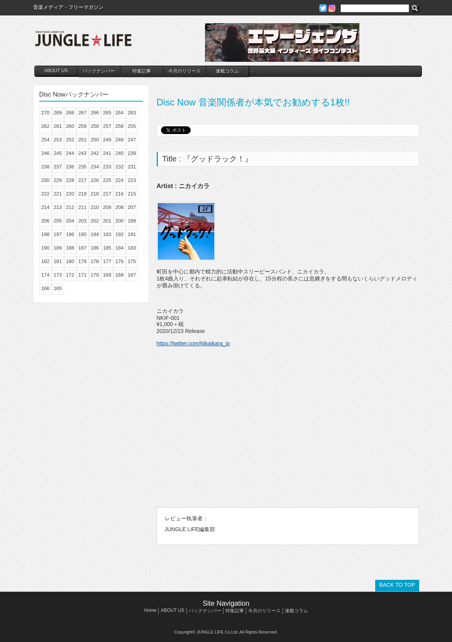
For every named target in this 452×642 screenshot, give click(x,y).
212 (70, 207)
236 (70, 167)
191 (132, 234)
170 (95, 275)
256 (119, 126)
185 (107, 248)
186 (95, 248)
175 (132, 261)
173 (58, 275)
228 (70, 180)
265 (107, 112)
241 (107, 153)
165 (58, 288)
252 (70, 140)
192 (119, 234)
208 (119, 207)
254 (45, 140)
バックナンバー (99, 71)
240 (119, 153)
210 (95, 207)
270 (45, 112)
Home (150, 610)
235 (82, 167)
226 (95, 180)
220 (70, 194)
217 (107, 194)
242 (95, 153)
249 (107, 140)
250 (95, 140)
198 (45, 234)
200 (119, 221)
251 (82, 140)
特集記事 (141, 71)
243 (82, 153)
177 (107, 261)
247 (132, 140)
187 (82, 248)
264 (119, 112)
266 (95, 112)
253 (58, 140)
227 (82, 180)
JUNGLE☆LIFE (83, 42)
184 (119, 248)
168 (119, 275)
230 (45, 180)
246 (45, 153)
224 (119, 180)
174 (45, 275)
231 (132, 167)
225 (107, 180)
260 (70, 126)
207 (132, 207)
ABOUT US (56, 70)
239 (132, 153)
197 (58, 234)
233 (107, 167)
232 (119, 167)
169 (107, 275)
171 (82, 275)
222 (45, 194)
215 (132, 194)
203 (82, 221)
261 (58, 126)
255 (132, 126)
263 (132, 112)
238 (45, 167)
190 (45, 248)
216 (119, 194)
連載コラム (227, 71)
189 (58, 248)
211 (82, 207)
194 (95, 234)
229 (58, 180)
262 (45, 126)
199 (132, 221)
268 (70, 112)
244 (70, 153)
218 (95, 194)
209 (107, 207)
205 (58, 221)
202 (95, 221)
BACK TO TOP (397, 585)
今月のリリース (184, 71)
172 (70, 275)
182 (45, 261)
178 (95, 261)
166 (45, 288)
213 (58, 207)
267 (82, 112)
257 (107, 126)
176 (119, 261)
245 (58, 153)
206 (45, 221)
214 (45, 207)
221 (58, 194)
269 (58, 112)
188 (70, 248)
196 (70, 234)
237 (58, 167)
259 (82, 126)
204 (70, 221)
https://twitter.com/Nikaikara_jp (193, 343)
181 (58, 261)
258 (95, 126)
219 (82, 194)
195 (82, 234)
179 (82, 261)
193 (107, 234)
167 (132, 275)
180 (70, 261)
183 (132, 248)
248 (119, 140)
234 (95, 167)
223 (132, 180)
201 (107, 221)
